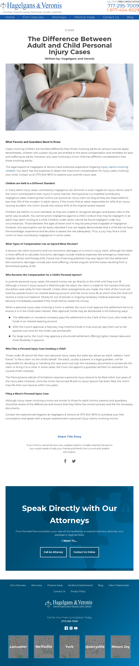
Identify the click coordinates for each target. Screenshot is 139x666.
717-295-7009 (123, 6)
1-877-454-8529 (123, 10)
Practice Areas (84, 17)
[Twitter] (73, 461)
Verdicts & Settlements (80, 585)
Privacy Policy (78, 591)
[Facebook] (65, 461)
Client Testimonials (119, 585)
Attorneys (59, 17)
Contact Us (111, 17)
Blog (130, 17)
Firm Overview (33, 17)
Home (10, 17)
